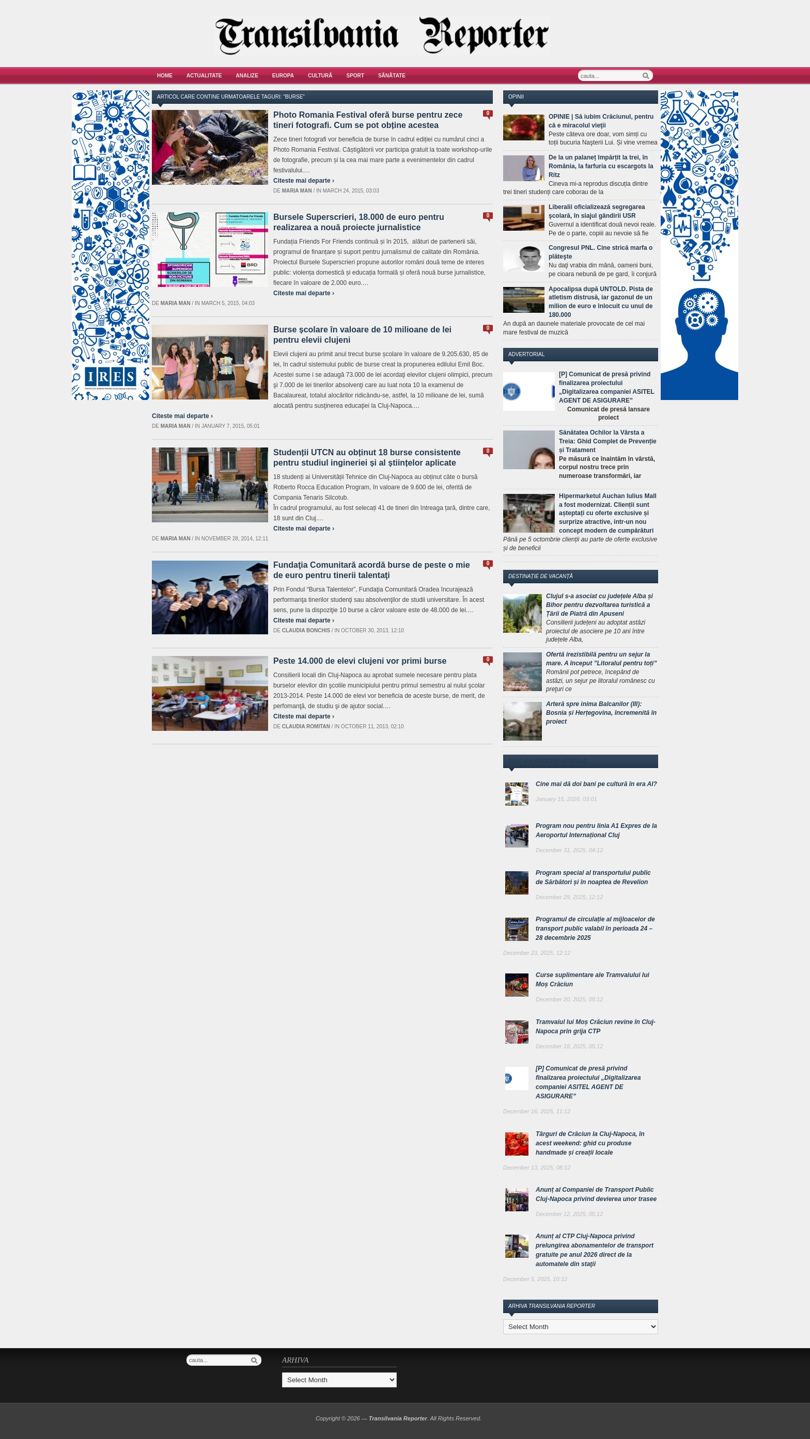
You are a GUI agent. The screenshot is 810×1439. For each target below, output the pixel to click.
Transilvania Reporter (398, 1418)
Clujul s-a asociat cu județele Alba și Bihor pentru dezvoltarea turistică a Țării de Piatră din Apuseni (599, 605)
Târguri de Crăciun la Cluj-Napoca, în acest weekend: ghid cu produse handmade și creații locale (590, 1143)
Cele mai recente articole (547, 761)
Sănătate (392, 75)
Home (165, 75)
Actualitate (204, 75)
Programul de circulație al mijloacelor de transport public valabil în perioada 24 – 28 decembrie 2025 (595, 928)
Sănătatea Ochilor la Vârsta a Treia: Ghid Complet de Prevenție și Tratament (608, 441)
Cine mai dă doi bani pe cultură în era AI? (596, 784)
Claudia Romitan (306, 726)
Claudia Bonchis (306, 630)
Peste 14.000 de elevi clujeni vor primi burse (359, 661)
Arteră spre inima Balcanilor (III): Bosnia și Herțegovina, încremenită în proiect (601, 712)
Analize (247, 75)
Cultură (320, 75)
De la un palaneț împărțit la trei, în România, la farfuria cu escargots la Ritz (601, 166)
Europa (283, 75)
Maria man (297, 191)
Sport (355, 75)
